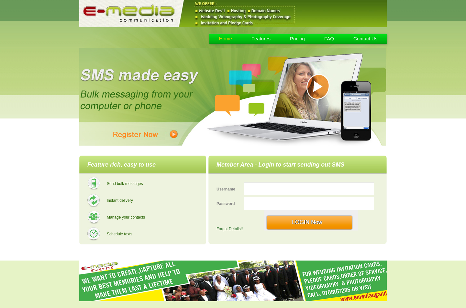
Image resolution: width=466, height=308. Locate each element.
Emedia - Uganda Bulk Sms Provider (127, 37)
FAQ (329, 38)
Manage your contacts (126, 217)
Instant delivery (120, 200)
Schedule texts (119, 234)
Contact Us (365, 38)
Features (261, 38)
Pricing (297, 38)
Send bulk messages (125, 183)
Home (225, 38)
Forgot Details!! (229, 229)
